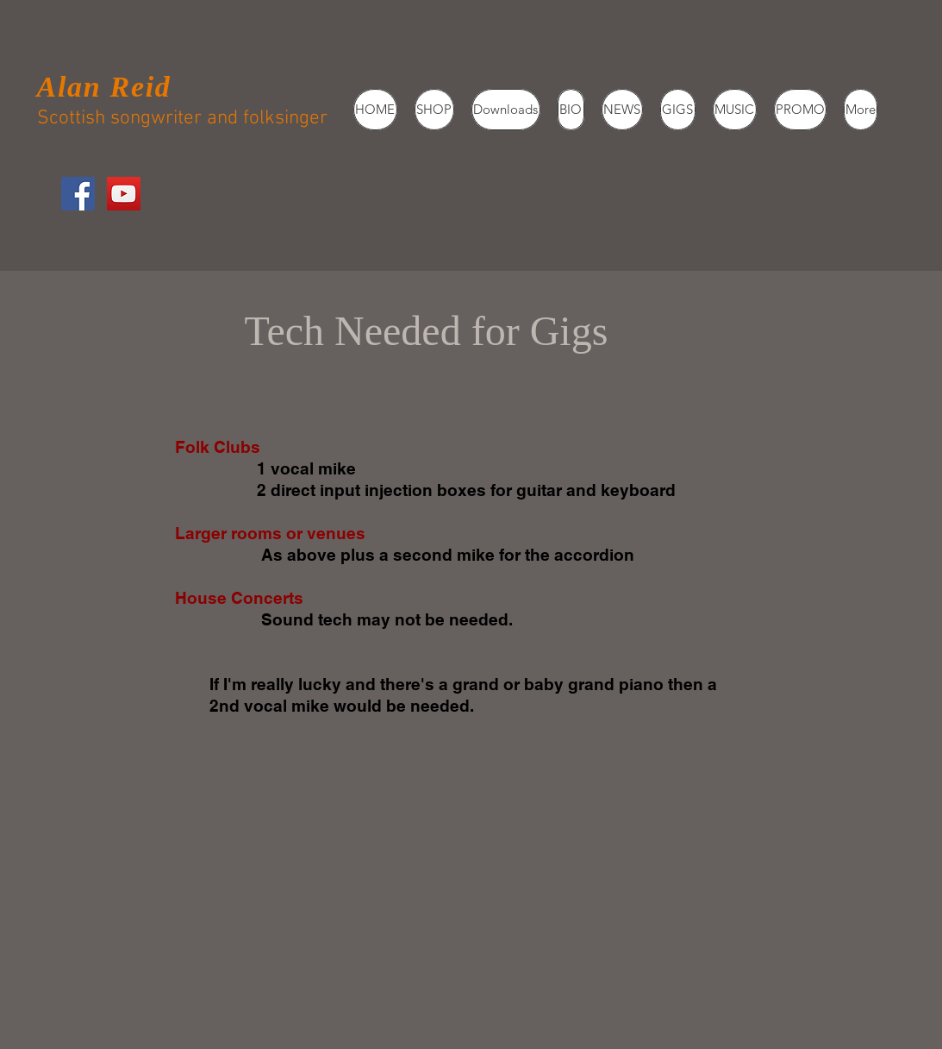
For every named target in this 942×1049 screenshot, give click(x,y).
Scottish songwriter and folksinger (182, 118)
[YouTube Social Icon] (123, 193)
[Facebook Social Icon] (78, 193)
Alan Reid (104, 87)
